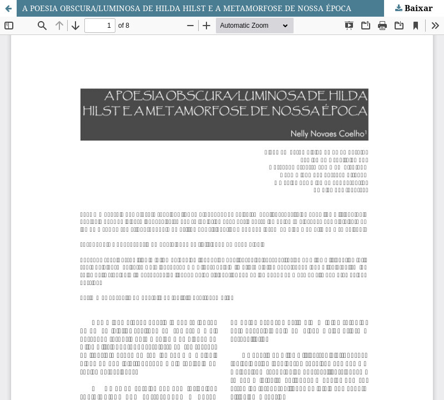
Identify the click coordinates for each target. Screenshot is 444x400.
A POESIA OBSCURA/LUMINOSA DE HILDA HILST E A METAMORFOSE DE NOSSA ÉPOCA (186, 8)
